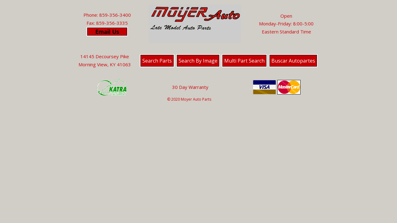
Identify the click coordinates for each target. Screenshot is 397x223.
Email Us (107, 31)
